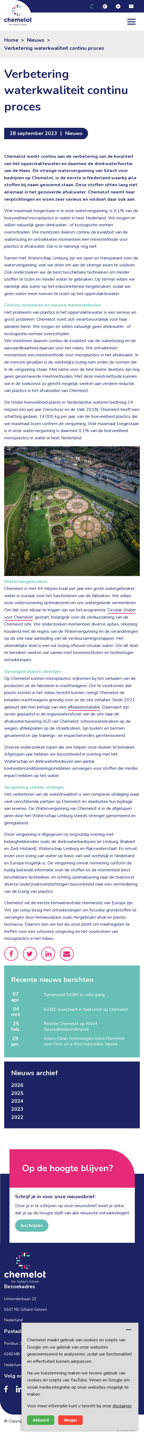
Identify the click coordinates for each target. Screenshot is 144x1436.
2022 (17, 1117)
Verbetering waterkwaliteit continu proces (54, 48)
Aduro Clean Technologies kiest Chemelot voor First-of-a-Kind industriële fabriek (84, 1041)
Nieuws (35, 40)
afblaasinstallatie (83, 707)
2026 (17, 1085)
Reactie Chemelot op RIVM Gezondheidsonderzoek (70, 1026)
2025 (17, 1093)
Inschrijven (32, 1225)
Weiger (70, 1420)
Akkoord (41, 1420)
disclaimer (122, 1406)
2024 (17, 1101)
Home (11, 40)
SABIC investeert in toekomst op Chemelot (86, 1009)
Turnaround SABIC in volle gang (74, 995)
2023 (17, 1109)
